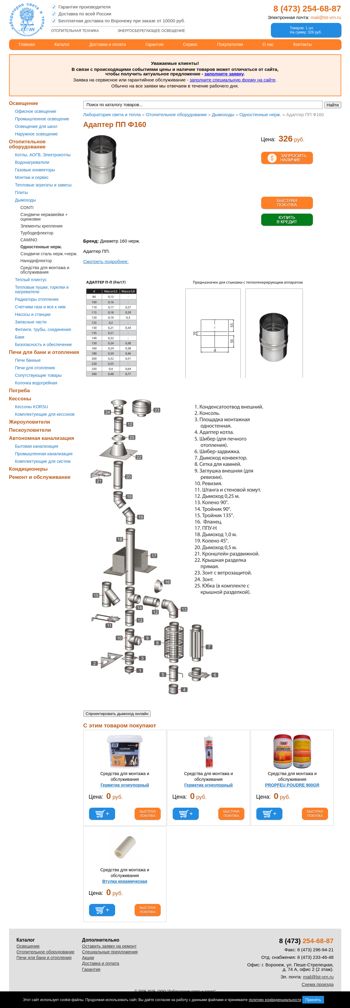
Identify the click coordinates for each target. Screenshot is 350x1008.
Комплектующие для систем (43, 461)
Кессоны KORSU (31, 406)
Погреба (19, 390)
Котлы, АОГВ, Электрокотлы (43, 154)
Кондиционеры (28, 469)
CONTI (27, 207)
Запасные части (31, 322)
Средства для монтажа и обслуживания (45, 270)
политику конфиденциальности (275, 1000)
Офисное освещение (35, 111)
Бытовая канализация (36, 446)
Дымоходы (25, 200)
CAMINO (29, 239)
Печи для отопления (35, 367)
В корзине (287, 187)
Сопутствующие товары (38, 375)
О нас (268, 44)
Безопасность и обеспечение (43, 344)
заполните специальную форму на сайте (232, 79)
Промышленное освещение (42, 118)
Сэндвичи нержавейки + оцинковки (44, 216)
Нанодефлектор (36, 260)
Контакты (303, 44)
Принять (313, 999)
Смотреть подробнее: (106, 261)
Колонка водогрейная (36, 382)
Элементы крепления (42, 226)
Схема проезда (318, 984)
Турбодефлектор (37, 233)
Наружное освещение (36, 134)
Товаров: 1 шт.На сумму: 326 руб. (306, 30)
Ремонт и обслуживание (40, 477)
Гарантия (155, 44)
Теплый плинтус (31, 279)
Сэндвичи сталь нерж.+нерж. (49, 253)
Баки (19, 337)
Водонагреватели (32, 162)
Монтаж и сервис (32, 177)
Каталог (62, 44)
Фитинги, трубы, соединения (43, 329)
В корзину (102, 814)
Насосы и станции (33, 314)
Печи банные (28, 360)
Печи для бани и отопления (44, 352)
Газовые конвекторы (35, 169)
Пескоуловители (30, 430)
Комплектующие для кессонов (45, 414)
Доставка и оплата (107, 44)
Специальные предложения (110, 951)
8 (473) (307, 8)
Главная (27, 44)
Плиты (21, 192)
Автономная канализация (41, 438)
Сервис (190, 44)
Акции (88, 957)
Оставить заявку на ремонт (109, 946)
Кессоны (20, 399)
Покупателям (230, 44)
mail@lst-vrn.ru (325, 17)
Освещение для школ (36, 126)
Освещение (23, 103)
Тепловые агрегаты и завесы (43, 185)
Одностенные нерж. (41, 246)
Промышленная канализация (44, 453)
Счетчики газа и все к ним (40, 306)
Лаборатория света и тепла (26, 19)
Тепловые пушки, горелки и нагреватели (42, 289)
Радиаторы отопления (37, 299)
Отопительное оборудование (27, 144)
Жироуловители (29, 422)
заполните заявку (223, 73)
